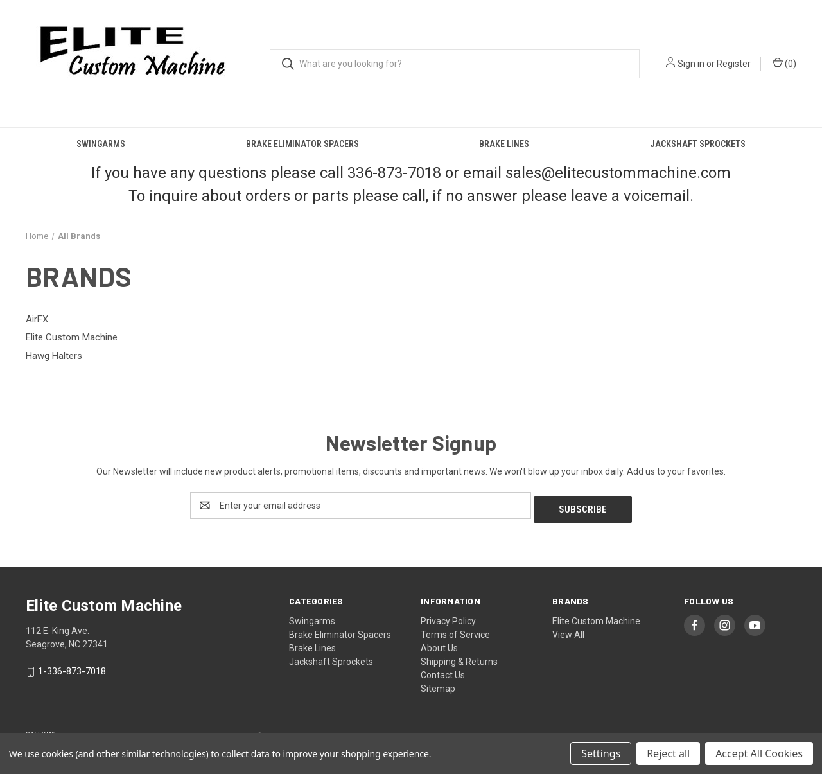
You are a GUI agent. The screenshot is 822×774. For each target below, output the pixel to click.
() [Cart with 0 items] (784, 63)
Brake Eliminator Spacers (302, 144)
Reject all (668, 753)
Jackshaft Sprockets (698, 144)
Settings (600, 753)
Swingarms (100, 144)
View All (568, 631)
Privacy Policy (448, 617)
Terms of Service (455, 631)
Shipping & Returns (459, 658)
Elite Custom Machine (596, 617)
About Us (439, 644)
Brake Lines (504, 144)
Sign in (691, 63)
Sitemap (438, 685)
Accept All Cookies (759, 753)
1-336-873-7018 (72, 667)
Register (734, 63)
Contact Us (443, 671)
